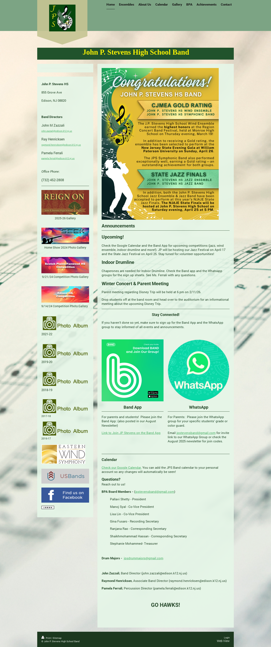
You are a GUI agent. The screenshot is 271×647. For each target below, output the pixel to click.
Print (46, 637)
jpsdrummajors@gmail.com (143, 558)
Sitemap (57, 637)
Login (227, 637)
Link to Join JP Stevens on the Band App (131, 433)
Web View (223, 641)
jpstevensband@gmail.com (196, 433)
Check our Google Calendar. (122, 467)
